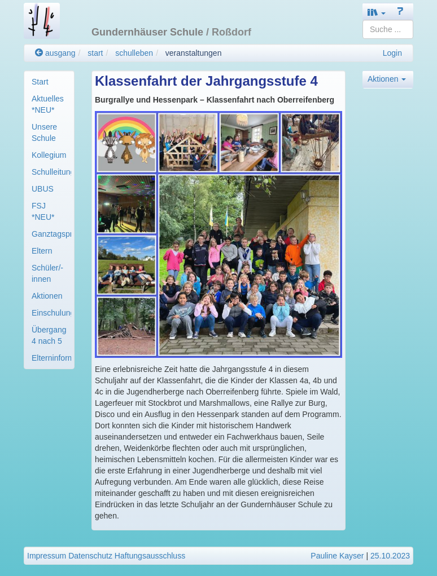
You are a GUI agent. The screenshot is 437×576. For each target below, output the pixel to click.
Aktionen (47, 295)
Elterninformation (51, 357)
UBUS (43, 188)
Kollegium (49, 154)
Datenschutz (90, 555)
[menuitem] (49, 82)
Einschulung (51, 312)
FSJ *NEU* (43, 211)
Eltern (42, 250)
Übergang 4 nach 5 (49, 335)
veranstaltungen (193, 52)
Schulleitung (51, 171)
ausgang (55, 52)
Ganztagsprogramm (51, 233)
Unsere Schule (44, 132)
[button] (376, 12)
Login (392, 52)
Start (40, 81)
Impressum (46, 555)
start (95, 52)
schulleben (134, 52)
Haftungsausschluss (150, 555)
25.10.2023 (390, 555)
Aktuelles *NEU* (48, 104)
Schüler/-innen (47, 273)
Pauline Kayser (337, 555)
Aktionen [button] (387, 78)
